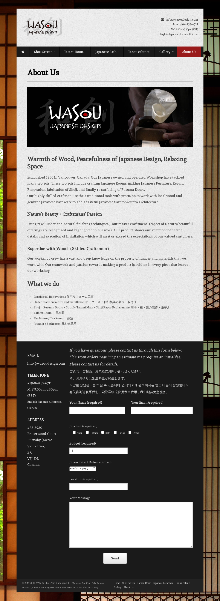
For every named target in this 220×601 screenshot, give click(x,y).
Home (117, 583)
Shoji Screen (45, 52)
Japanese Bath (107, 52)
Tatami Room (75, 52)
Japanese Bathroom (163, 583)
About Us (189, 52)
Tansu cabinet (139, 52)
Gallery (166, 52)
